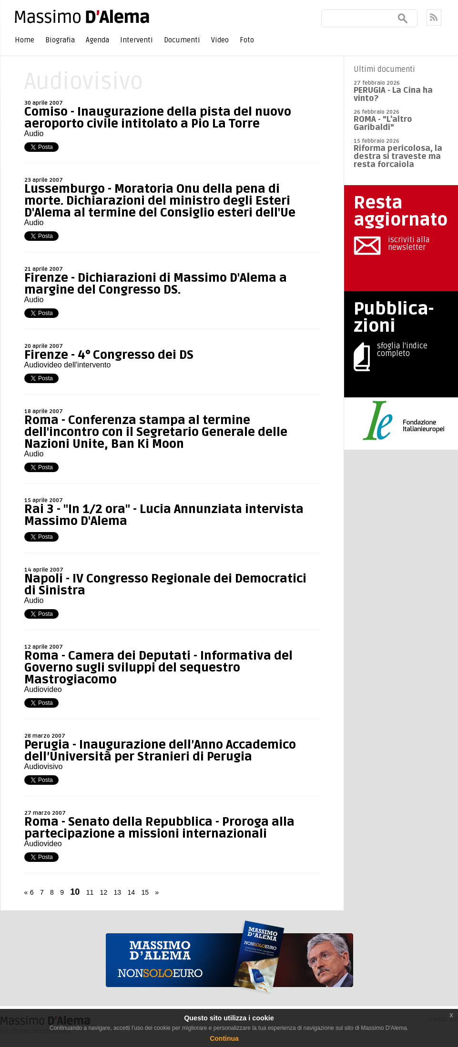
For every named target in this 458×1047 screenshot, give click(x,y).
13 (118, 892)
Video (220, 40)
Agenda (97, 40)
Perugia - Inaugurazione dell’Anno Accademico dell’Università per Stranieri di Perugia (160, 751)
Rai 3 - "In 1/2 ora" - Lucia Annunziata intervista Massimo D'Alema (164, 515)
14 (131, 892)
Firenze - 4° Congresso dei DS (108, 355)
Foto (247, 40)
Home (24, 40)
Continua (224, 1038)
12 (104, 892)
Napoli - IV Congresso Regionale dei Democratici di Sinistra (165, 585)
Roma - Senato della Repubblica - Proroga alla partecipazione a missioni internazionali (159, 828)
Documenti (182, 40)
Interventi (136, 40)
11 (90, 892)
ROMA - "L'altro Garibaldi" (383, 123)
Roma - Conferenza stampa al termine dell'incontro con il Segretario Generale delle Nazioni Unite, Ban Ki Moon (155, 432)
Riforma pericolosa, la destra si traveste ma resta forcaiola (398, 156)
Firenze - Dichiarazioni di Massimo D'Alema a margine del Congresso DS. (155, 284)
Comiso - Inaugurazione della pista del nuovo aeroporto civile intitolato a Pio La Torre (157, 118)
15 (145, 892)
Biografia (60, 40)
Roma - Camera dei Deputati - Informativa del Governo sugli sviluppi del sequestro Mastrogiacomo (158, 668)
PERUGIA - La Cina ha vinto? (393, 94)
